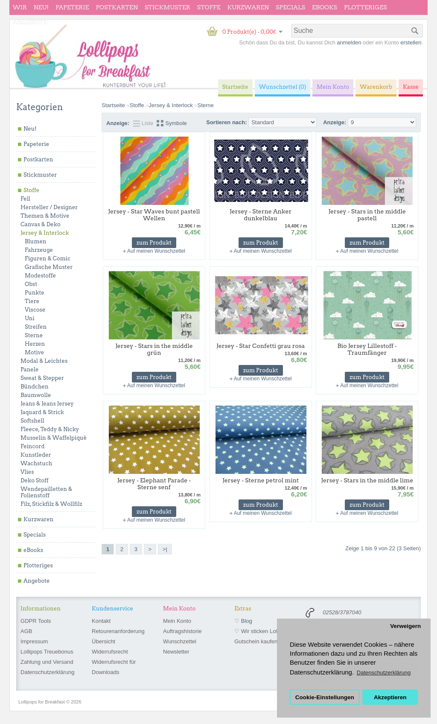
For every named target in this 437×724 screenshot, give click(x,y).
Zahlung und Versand (46, 662)
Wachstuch (36, 463)
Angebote (30, 22)
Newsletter (176, 651)
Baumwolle (35, 395)
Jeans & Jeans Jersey (47, 403)
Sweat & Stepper (42, 378)
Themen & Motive (44, 216)
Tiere (32, 301)
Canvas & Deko (40, 224)
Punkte (34, 292)
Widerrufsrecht (110, 651)
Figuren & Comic (47, 258)
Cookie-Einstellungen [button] (324, 697)
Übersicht (103, 641)
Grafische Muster (49, 267)
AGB (26, 631)
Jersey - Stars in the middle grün (154, 349)
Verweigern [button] (405, 626)
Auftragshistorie (182, 631)
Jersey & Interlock (44, 233)
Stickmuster (167, 7)
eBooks (324, 7)
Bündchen (34, 386)
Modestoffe (40, 275)
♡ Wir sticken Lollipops (262, 631)
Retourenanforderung (118, 631)
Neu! (41, 7)
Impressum (34, 641)
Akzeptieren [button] (390, 697)
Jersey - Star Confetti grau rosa (260, 345)
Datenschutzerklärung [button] (384, 672)
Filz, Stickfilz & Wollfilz (51, 504)
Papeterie (72, 7)
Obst (31, 284)
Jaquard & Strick (42, 412)
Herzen (35, 344)
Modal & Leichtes (43, 361)
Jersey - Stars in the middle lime (367, 480)
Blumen (36, 241)
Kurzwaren (248, 7)
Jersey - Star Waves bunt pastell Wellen (154, 215)
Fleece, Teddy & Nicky (49, 429)
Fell (25, 199)
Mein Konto (177, 621)
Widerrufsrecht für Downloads (114, 667)
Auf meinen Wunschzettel (156, 251)
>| (165, 549)
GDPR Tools (35, 621)
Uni (30, 318)
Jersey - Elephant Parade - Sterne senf (154, 483)
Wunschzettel (179, 641)
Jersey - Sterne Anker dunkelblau (260, 215)
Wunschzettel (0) (282, 87)
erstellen (410, 42)
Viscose (35, 310)
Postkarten (117, 7)
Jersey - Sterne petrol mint (260, 480)
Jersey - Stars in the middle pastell (367, 215)
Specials (290, 7)
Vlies (27, 472)
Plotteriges (365, 7)
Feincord (32, 446)
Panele (29, 369)
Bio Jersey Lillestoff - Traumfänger (367, 349)
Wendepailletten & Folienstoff (46, 492)
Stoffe (209, 7)
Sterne (34, 335)
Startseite (113, 105)
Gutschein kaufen (255, 641)
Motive (34, 352)
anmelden (349, 42)
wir (20, 7)
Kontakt (101, 621)
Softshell (32, 420)
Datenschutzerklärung (47, 672)
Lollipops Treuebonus (46, 651)
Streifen (36, 327)
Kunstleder (35, 455)
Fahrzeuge (39, 250)
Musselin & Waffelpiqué (53, 438)
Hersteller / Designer (49, 207)
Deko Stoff (34, 480)
